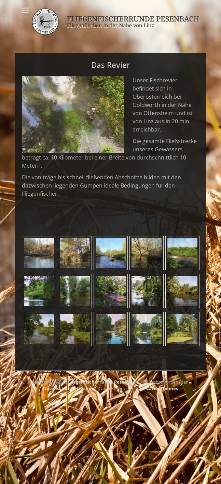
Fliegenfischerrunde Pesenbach (103, 382)
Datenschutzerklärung (68, 388)
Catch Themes (162, 388)
